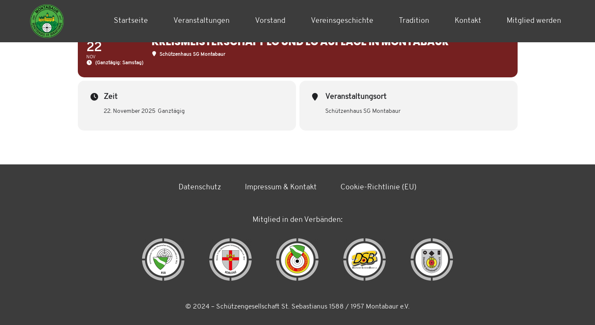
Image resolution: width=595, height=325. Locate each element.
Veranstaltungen (201, 21)
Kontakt (468, 21)
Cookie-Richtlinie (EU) (378, 187)
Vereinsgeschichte (342, 21)
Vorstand (270, 21)
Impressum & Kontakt (281, 187)
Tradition (414, 21)
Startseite (131, 21)
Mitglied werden (534, 21)
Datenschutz (199, 187)
